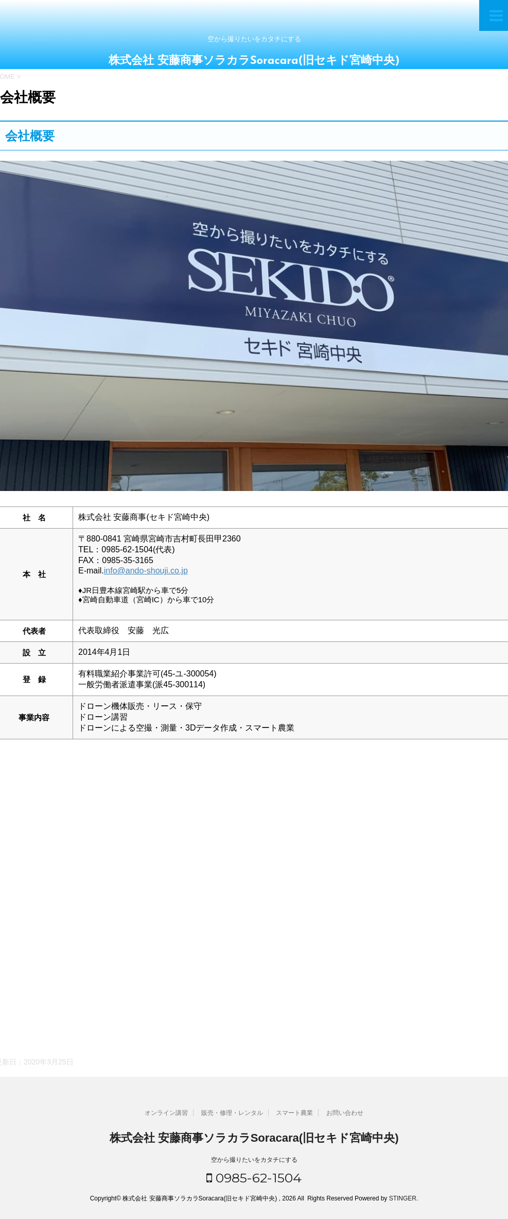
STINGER (402, 1198)
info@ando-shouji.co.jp (146, 570)
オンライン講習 (166, 1112)
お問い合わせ (344, 1112)
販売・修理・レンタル (232, 1112)
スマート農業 (294, 1112)
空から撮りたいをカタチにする (254, 1159)
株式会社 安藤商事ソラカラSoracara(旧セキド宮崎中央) (254, 61)
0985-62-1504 (254, 1178)
